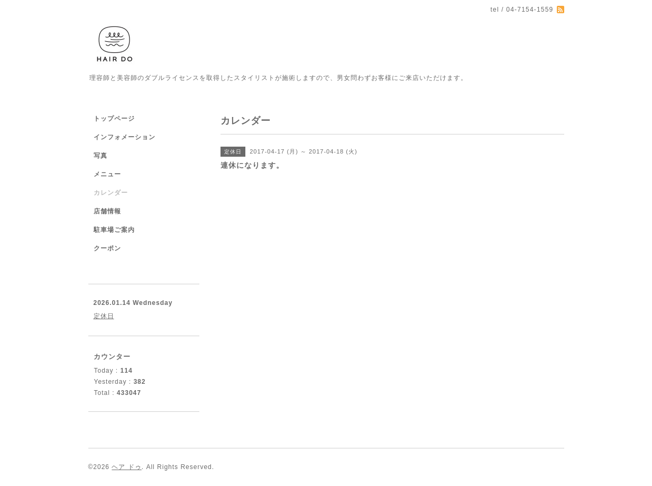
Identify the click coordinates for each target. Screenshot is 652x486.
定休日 (104, 316)
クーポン (107, 248)
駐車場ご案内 (114, 229)
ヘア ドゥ (126, 467)
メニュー (107, 174)
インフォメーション (124, 137)
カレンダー (111, 192)
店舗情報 (107, 211)
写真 (100, 155)
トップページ (114, 118)
